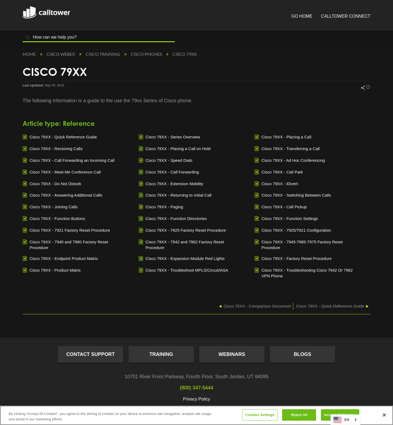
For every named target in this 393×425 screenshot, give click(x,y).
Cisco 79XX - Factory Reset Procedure (293, 259)
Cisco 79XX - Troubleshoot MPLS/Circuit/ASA (183, 270)
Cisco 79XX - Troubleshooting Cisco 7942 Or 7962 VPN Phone (303, 272)
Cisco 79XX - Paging (161, 207)
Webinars (232, 354)
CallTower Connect (345, 16)
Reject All (299, 415)
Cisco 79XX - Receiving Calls (53, 149)
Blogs (302, 354)
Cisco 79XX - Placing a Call (282, 137)
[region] (196, 415)
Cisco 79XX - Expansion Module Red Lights (182, 259)
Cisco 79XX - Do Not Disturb (52, 184)
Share (362, 87)
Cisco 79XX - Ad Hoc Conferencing (289, 160)
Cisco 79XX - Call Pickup (280, 207)
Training (161, 354)
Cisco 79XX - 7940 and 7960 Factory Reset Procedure (65, 244)
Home (30, 54)
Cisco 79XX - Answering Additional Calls (62, 195)
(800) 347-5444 (196, 387)
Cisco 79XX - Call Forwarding (169, 172)
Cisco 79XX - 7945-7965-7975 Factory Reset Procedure (298, 244)
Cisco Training (103, 54)
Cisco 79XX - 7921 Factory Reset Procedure (66, 230)
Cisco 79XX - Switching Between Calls (292, 195)
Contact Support (90, 354)
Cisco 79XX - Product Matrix (52, 270)
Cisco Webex (61, 54)
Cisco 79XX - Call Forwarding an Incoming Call (68, 160)
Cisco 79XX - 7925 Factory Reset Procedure (182, 230)
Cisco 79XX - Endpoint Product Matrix (60, 259)
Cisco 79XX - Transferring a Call (287, 149)
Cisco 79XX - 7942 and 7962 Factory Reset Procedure (181, 244)
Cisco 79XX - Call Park (278, 172)
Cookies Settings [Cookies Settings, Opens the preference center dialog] (260, 415)
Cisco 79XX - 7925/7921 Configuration (292, 230)
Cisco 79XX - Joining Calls (50, 207)
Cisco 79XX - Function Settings (286, 219)
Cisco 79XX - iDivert (276, 184)
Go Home (301, 16)
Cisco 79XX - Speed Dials (165, 160)
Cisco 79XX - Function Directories (173, 219)
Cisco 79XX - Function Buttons (54, 219)
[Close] (384, 415)
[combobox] (345, 419)
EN (341, 420)
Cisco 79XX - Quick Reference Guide (60, 137)
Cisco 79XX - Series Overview (169, 137)
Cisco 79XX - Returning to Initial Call (175, 195)
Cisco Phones (147, 54)
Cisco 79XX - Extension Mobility (171, 184)
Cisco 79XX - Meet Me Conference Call (62, 172)
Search (28, 37)
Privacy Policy (196, 399)
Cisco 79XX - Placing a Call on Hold (175, 149)
